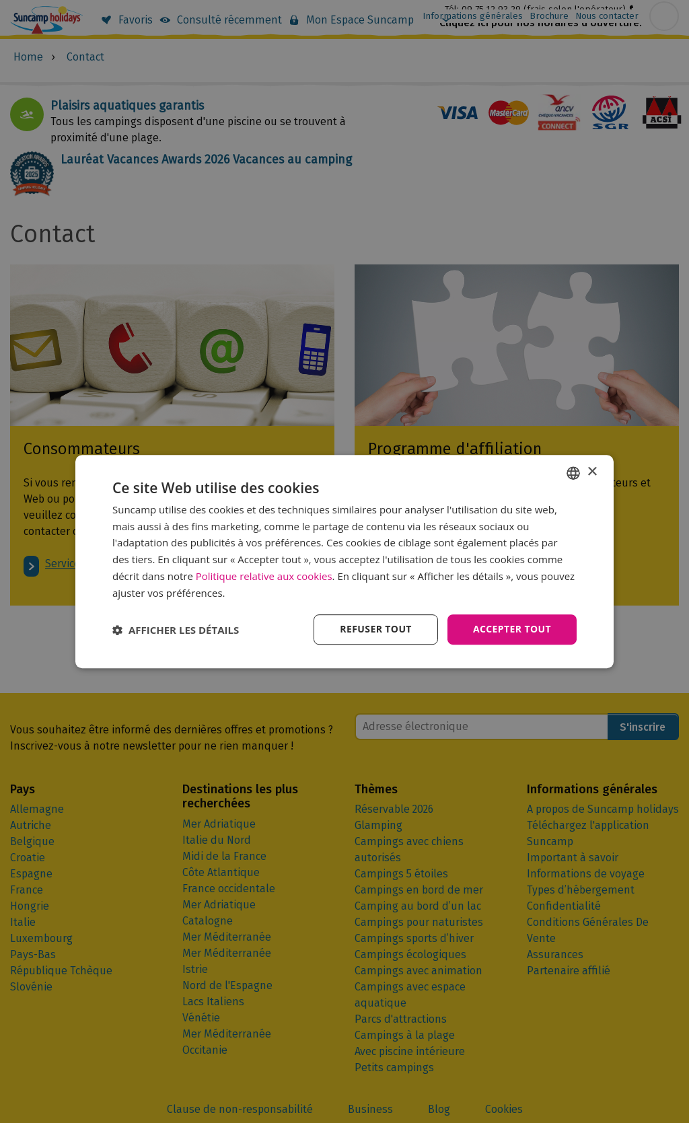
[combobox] (573, 473)
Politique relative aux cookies (264, 576)
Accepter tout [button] (512, 629)
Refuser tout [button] (376, 629)
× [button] (592, 472)
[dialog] (344, 562)
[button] (175, 630)
